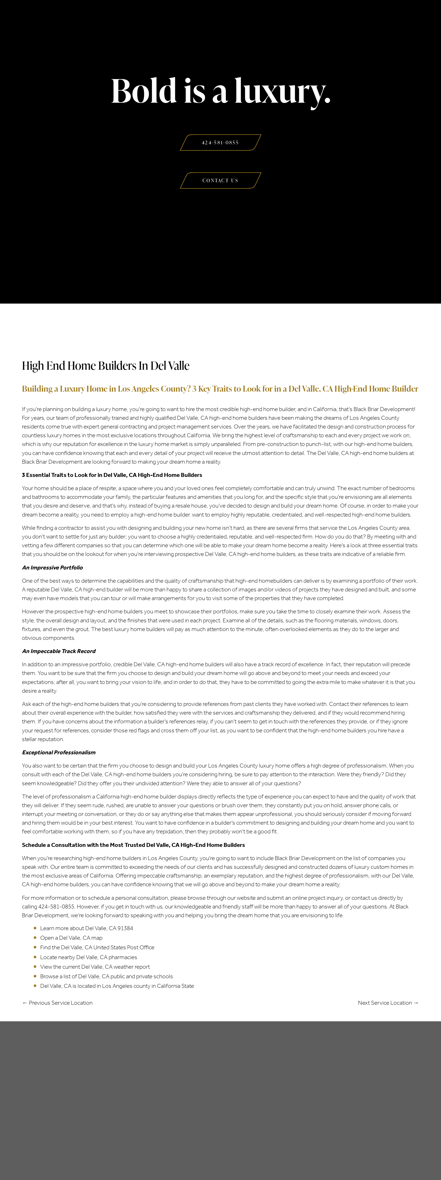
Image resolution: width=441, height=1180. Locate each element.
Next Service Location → (388, 1002)
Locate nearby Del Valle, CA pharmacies (88, 957)
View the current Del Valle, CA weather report (95, 966)
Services (158, 16)
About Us (110, 16)
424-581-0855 (56, 906)
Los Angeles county (126, 985)
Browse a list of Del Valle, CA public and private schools (106, 976)
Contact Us (327, 16)
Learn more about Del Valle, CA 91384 (86, 928)
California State (175, 985)
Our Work (274, 16)
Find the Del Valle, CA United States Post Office (97, 947)
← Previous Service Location (57, 1002)
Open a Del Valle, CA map (71, 937)
